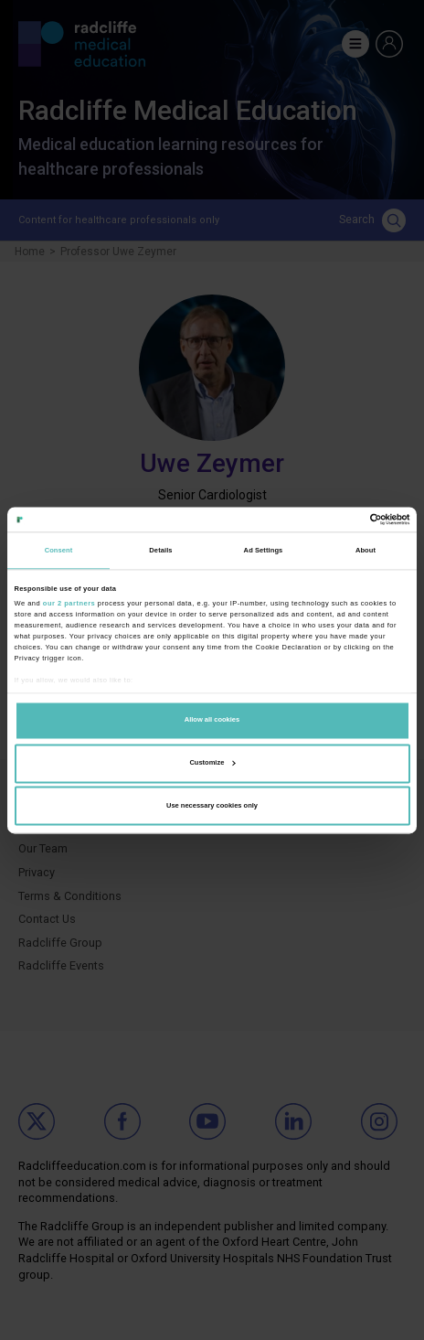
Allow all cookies (212, 720)
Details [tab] (160, 550)
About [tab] (365, 550)
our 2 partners (69, 603)
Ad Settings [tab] (263, 550)
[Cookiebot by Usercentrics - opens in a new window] (330, 519)
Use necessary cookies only (212, 805)
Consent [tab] (59, 550)
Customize (212, 762)
